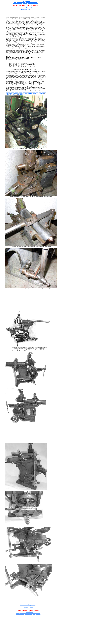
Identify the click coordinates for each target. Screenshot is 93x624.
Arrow (12, 92)
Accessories (35, 3)
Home (15, 2)
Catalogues (25, 3)
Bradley (24, 92)
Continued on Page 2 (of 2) (25, 7)
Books (31, 3)
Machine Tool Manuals (17, 3)
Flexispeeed (35, 92)
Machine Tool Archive (21, 2)
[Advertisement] (30, 14)
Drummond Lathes (25, 9)
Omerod (30, 93)
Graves (10, 93)
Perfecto (34, 93)
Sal (32, 2)
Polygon (39, 93)
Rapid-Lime (8, 94)
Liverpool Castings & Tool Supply (20, 93)
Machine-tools (28, 2)
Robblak (13, 94)
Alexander (8, 92)
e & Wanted (35, 2)
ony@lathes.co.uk (27, 1)
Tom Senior (20, 94)
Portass (42, 93)
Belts (29, 3)
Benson (16, 92)
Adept (42, 90)
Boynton (20, 92)
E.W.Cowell (29, 92)
